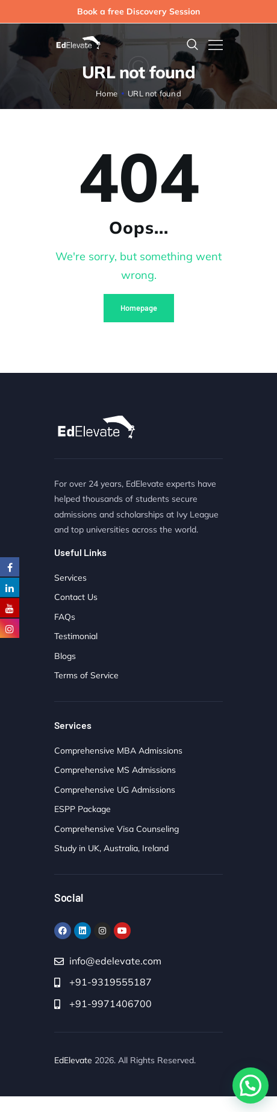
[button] (250, 1085)
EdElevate (73, 1060)
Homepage (138, 308)
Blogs (65, 656)
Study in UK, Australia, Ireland (111, 848)
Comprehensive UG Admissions (114, 789)
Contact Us (76, 597)
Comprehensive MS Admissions (115, 769)
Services (70, 577)
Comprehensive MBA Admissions (118, 750)
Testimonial (76, 636)
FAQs (64, 616)
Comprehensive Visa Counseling (116, 828)
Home (106, 93)
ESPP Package (82, 809)
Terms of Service (86, 675)
